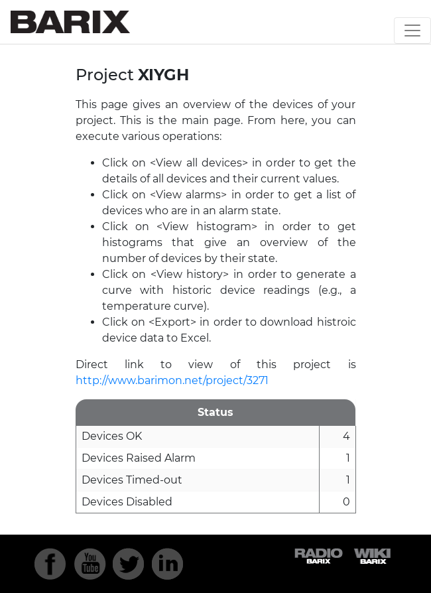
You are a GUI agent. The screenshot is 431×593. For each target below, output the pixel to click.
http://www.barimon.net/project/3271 (172, 380)
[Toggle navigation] (412, 30)
